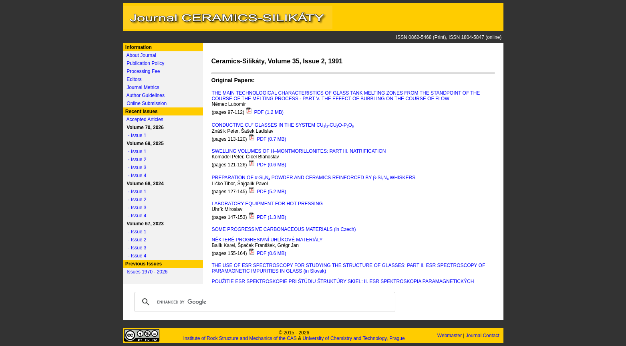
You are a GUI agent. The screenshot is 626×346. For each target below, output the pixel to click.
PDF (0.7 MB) (267, 139)
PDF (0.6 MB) (267, 165)
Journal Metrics (143, 87)
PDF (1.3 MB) (267, 217)
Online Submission (147, 103)
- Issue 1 (135, 135)
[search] (263, 302)
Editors (134, 79)
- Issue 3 (135, 167)
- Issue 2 (135, 159)
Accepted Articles (145, 119)
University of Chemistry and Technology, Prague (354, 338)
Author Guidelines (146, 95)
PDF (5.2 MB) (267, 191)
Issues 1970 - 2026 (147, 272)
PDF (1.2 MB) (265, 112)
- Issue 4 (135, 175)
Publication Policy (145, 63)
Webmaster (450, 335)
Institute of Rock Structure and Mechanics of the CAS (239, 338)
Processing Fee (143, 71)
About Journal (141, 55)
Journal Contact (483, 335)
